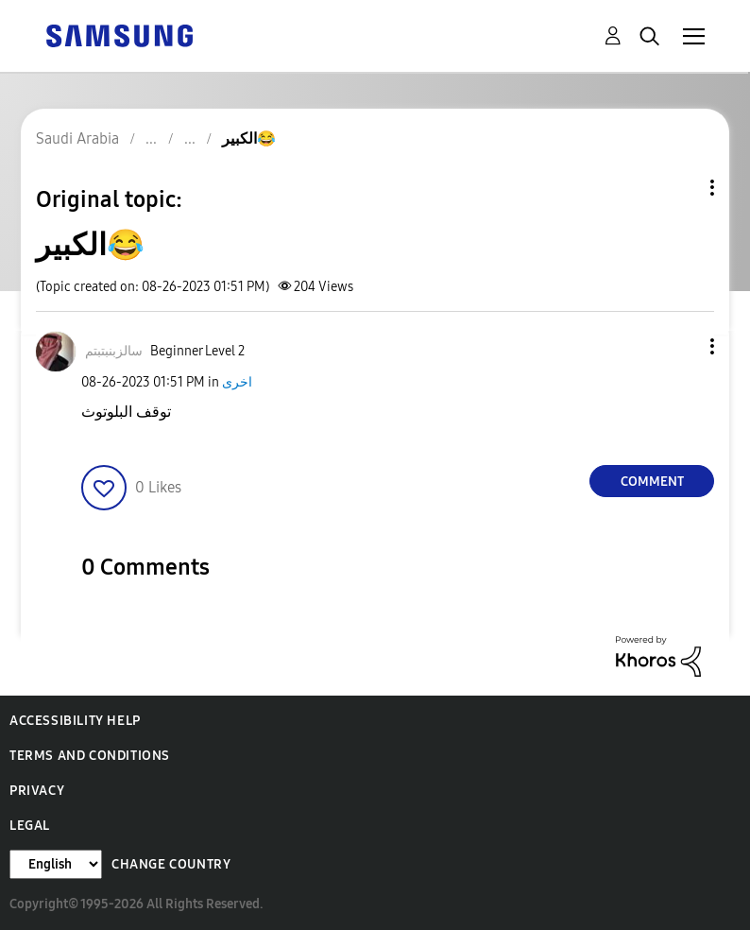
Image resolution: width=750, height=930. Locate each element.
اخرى (237, 382)
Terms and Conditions (89, 756)
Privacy (36, 791)
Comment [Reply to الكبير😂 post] (652, 482)
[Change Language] (55, 864)
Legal (29, 826)
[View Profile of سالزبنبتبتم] (114, 351)
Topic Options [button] (680, 187)
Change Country (170, 864)
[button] (681, 346)
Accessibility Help (75, 721)
